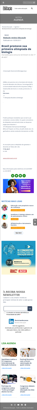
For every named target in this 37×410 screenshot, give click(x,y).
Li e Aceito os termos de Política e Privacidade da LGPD (18, 313)
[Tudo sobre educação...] (21, 8)
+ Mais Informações (6, 368)
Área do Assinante (29, 2)
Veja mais (18, 233)
